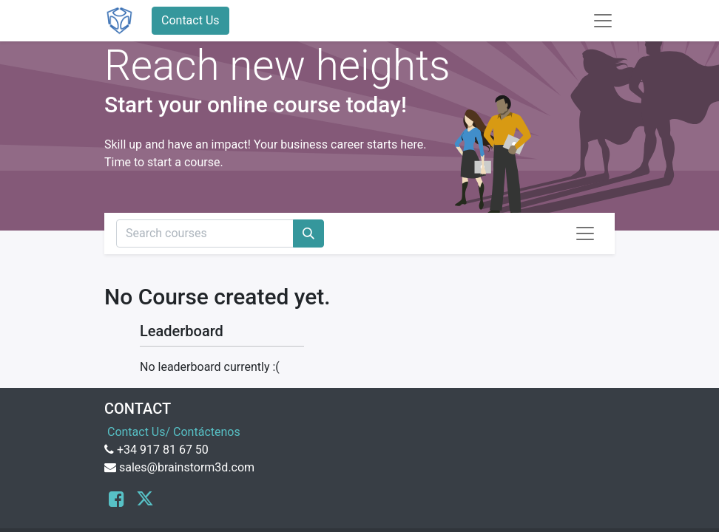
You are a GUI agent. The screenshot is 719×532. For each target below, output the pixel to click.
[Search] (308, 233)
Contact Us (190, 20)
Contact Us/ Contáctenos (173, 432)
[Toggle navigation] (585, 233)
